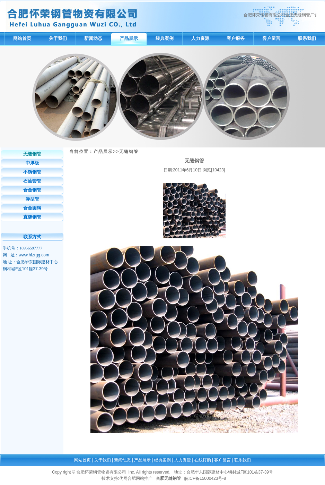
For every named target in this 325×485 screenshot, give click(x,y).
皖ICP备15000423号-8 (205, 478)
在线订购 (202, 460)
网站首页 (22, 38)
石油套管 (32, 181)
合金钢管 (32, 190)
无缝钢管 (32, 153)
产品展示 (129, 38)
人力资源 (200, 38)
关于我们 (58, 38)
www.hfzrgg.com (34, 255)
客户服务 (236, 38)
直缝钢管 (32, 217)
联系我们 (307, 38)
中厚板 (32, 162)
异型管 (32, 199)
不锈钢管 (32, 172)
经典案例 (165, 38)
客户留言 (271, 38)
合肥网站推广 (140, 478)
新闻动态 (93, 38)
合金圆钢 (32, 208)
